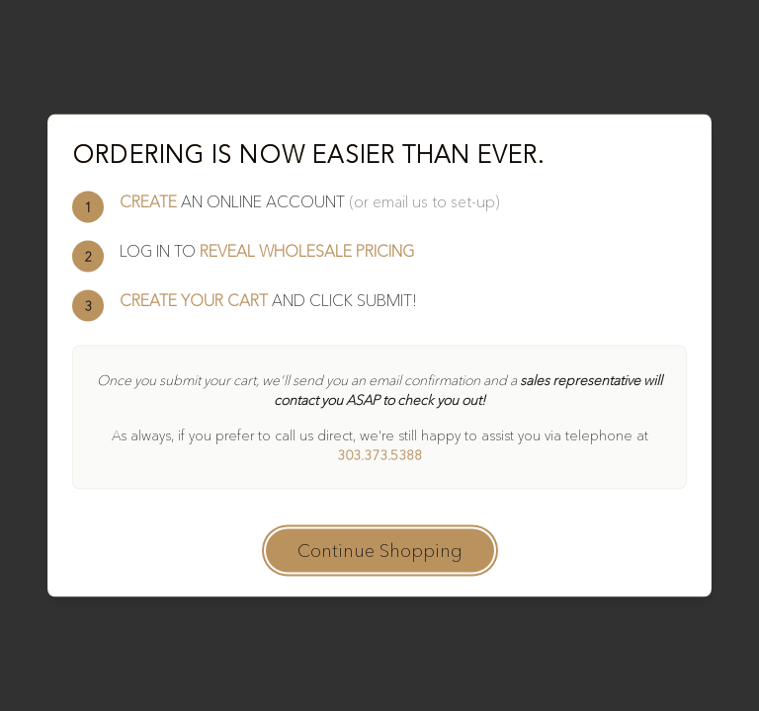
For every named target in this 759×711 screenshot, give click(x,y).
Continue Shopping (380, 551)
